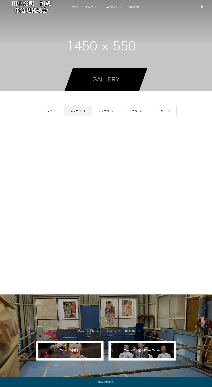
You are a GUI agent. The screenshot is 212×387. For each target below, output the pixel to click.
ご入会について (114, 6)
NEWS (75, 6)
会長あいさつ (92, 6)
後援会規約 (134, 6)
